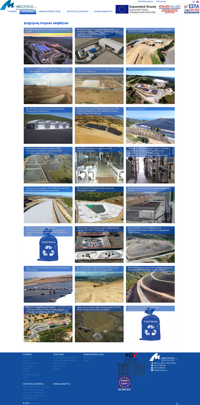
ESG (24, 380)
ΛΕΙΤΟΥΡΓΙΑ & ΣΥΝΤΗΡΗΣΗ (77, 11)
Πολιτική (26, 369)
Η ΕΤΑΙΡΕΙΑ (12, 11)
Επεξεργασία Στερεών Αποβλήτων (35, 387)
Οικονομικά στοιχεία (30, 363)
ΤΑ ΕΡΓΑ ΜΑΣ (27, 11)
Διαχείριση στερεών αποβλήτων (65, 357)
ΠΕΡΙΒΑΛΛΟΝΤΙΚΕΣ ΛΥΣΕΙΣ (50, 11)
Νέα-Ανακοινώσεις (146, 1)
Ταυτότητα (27, 357)
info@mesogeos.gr (160, 370)
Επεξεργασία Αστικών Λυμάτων (34, 395)
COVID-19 (26, 372)
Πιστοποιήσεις (28, 366)
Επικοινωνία (161, 1)
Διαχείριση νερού (60, 363)
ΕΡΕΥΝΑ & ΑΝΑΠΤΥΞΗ (103, 11)
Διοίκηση (26, 360)
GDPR (25, 377)
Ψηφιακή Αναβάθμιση (31, 375)
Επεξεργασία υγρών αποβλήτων (65, 360)
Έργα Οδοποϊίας (59, 366)
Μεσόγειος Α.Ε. (35, 403)
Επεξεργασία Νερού (30, 398)
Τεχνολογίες (88, 357)
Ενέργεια (56, 369)
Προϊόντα (87, 360)
